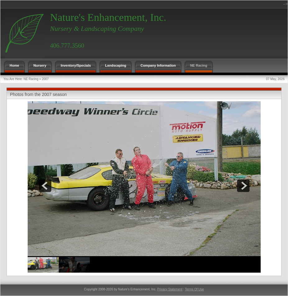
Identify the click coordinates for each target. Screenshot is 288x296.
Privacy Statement (169, 289)
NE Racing (31, 79)
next (243, 185)
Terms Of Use (194, 289)
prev (45, 185)
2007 (45, 79)
